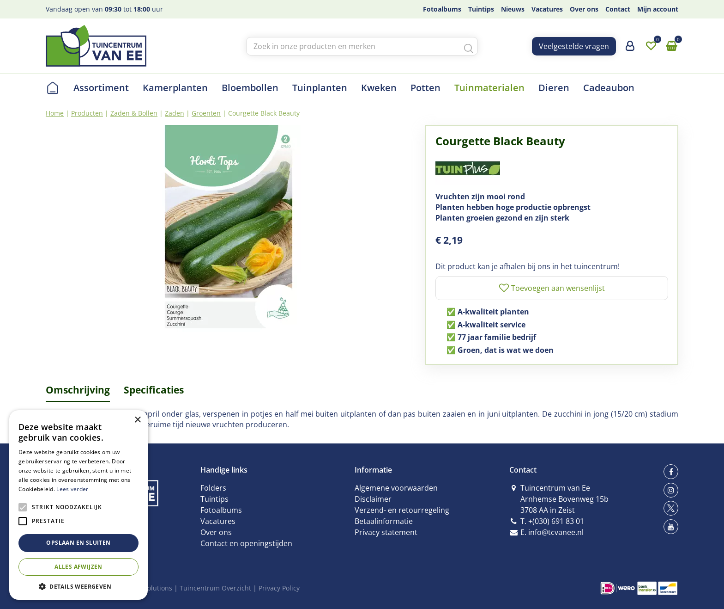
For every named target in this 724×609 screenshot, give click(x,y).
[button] (78, 586)
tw (671, 508)
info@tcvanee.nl (556, 532)
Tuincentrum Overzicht (215, 588)
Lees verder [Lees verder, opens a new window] (72, 489)
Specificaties (154, 389)
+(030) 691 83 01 (556, 521)
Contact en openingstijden (246, 543)
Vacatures (217, 521)
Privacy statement (386, 532)
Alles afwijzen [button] (78, 567)
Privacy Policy (279, 588)
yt (671, 526)
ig (671, 490)
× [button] (137, 420)
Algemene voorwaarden (396, 488)
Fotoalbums (221, 510)
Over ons (216, 532)
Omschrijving (78, 389)
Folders (213, 488)
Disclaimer (373, 499)
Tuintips (214, 499)
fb (671, 471)
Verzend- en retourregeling (402, 510)
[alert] (78, 505)
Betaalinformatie (384, 521)
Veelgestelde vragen (574, 46)
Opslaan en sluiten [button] (78, 543)
